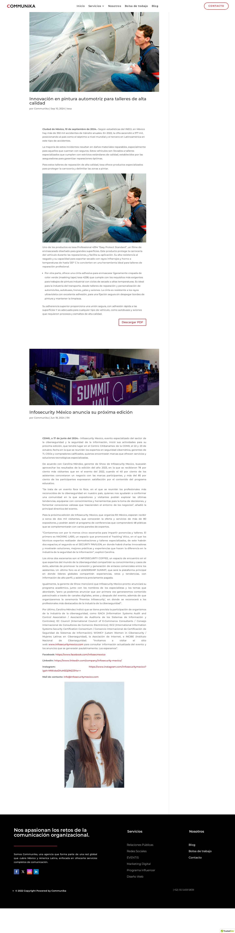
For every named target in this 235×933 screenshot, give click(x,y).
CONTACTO (216, 5)
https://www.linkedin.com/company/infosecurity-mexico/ (88, 660)
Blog (155, 6)
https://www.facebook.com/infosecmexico (80, 654)
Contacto (195, 857)
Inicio (81, 6)
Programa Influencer (141, 870)
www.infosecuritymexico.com (65, 644)
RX (68, 417)
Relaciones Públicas (140, 844)
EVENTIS (133, 857)
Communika (41, 108)
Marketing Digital (139, 863)
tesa (69, 108)
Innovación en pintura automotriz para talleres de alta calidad (87, 101)
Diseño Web (135, 876)
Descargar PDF (132, 322)
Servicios (94, 6)
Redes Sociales (137, 851)
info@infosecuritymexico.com (81, 676)
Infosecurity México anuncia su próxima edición (81, 412)
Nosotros (114, 6)
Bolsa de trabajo (136, 6)
